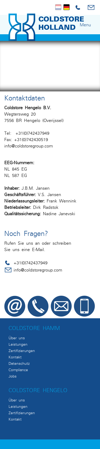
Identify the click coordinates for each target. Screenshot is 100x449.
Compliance (18, 370)
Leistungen (18, 344)
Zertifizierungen (22, 351)
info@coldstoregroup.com (28, 145)
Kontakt (15, 357)
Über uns (17, 338)
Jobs (13, 376)
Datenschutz (19, 363)
